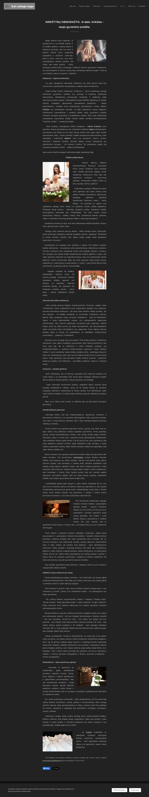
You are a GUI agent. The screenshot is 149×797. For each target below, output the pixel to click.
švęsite (89, 732)
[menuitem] (78, 6)
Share (46, 768)
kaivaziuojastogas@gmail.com (52, 761)
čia (92, 152)
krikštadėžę (78, 457)
